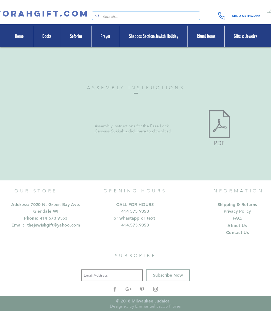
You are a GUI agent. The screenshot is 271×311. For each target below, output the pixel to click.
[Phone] (222, 15)
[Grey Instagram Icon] (155, 289)
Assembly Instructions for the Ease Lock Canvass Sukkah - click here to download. (133, 128)
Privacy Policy (237, 211)
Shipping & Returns (237, 204)
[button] (47, 36)
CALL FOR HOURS (135, 204)
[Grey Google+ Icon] (128, 289)
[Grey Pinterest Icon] (142, 289)
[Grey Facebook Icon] (115, 289)
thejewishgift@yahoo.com (53, 225)
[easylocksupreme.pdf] (219, 128)
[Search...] (145, 16)
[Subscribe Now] (168, 275)
